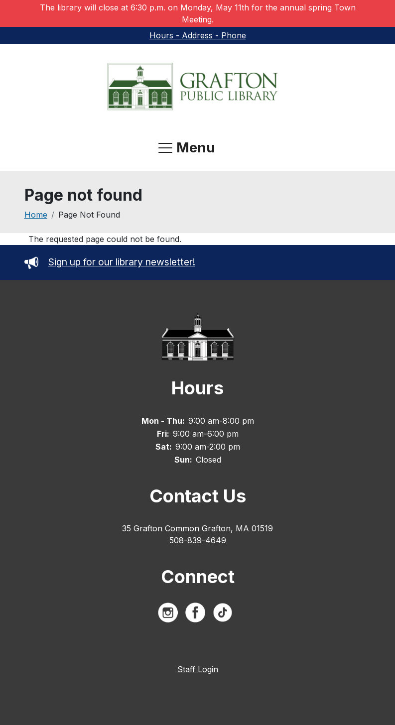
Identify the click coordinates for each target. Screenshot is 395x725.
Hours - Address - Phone (197, 35)
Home (35, 215)
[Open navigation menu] (186, 148)
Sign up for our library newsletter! (109, 262)
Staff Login (197, 669)
